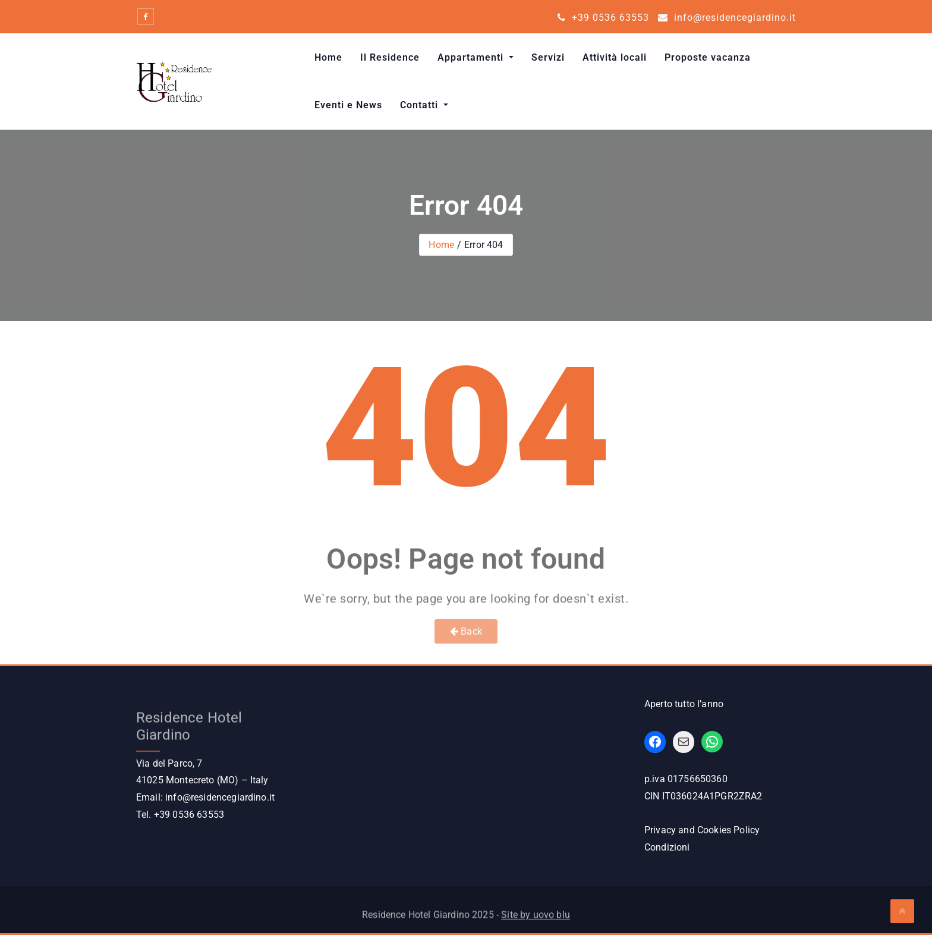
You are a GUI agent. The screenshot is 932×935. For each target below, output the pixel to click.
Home (328, 57)
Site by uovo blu (535, 918)
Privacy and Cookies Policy (702, 830)
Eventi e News (348, 105)
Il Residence (390, 57)
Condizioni (667, 847)
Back (466, 631)
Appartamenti (471, 57)
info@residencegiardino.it (727, 17)
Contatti (420, 105)
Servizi (548, 57)
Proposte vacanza (708, 57)
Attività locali (614, 57)
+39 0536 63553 (603, 17)
